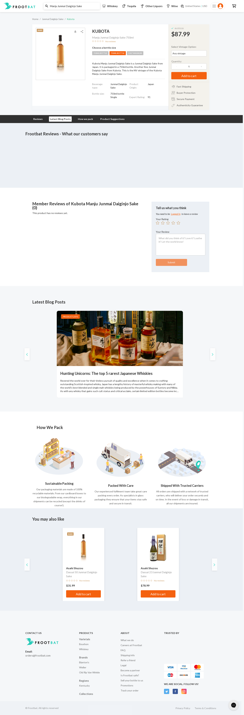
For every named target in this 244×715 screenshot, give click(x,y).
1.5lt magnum (135, 53)
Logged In (175, 214)
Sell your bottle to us (132, 680)
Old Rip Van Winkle (89, 672)
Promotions (127, 685)
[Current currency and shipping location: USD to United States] (193, 6)
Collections (86, 693)
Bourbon (84, 644)
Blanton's (84, 662)
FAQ (123, 650)
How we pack (85, 118)
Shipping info (128, 655)
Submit (171, 262)
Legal (123, 665)
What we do (127, 640)
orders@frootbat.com (38, 655)
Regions (84, 680)
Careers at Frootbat (131, 645)
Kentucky (84, 685)
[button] (120, 6)
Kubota (70, 19)
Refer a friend (128, 660)
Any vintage (179, 53)
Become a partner (130, 670)
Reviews (38, 118)
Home (35, 19)
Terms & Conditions (205, 708)
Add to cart (188, 76)
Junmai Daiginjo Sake (52, 19)
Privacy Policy (182, 708)
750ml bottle (117, 53)
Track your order (129, 690)
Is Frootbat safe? (130, 675)
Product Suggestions (112, 118)
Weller (82, 667)
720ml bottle (100, 53)
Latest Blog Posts (60, 118)
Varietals (84, 639)
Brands (83, 657)
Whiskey (84, 649)
